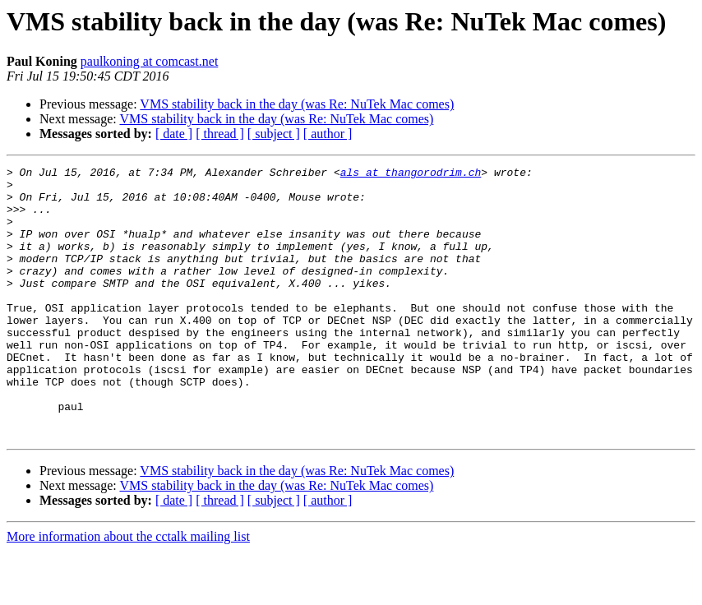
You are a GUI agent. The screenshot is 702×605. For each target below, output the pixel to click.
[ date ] (173, 134)
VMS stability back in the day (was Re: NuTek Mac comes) (297, 104)
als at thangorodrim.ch (411, 174)
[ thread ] (220, 134)
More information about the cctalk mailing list (128, 591)
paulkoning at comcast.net (150, 61)
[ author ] (328, 134)
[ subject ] (273, 134)
